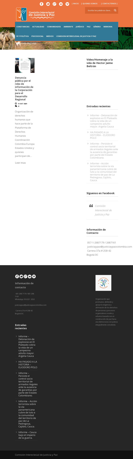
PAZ (88, 26)
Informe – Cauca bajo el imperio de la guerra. (27, 435)
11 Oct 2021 (22, 104)
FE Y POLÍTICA (22, 36)
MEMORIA (107, 26)
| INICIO (75, 3)
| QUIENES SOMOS (89, 3)
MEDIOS (50, 36)
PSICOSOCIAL (37, 36)
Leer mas (20, 162)
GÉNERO (97, 26)
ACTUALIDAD (38, 26)
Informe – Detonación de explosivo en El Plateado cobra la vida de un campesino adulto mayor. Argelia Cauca (103, 121)
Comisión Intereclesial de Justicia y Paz (103, 210)
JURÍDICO (80, 26)
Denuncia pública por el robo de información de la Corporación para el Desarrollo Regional (24, 88)
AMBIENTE (68, 26)
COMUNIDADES (54, 26)
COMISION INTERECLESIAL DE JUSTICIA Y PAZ (76, 36)
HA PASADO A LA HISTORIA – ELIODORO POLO (102, 135)
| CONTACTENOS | (109, 3)
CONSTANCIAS (23, 26)
